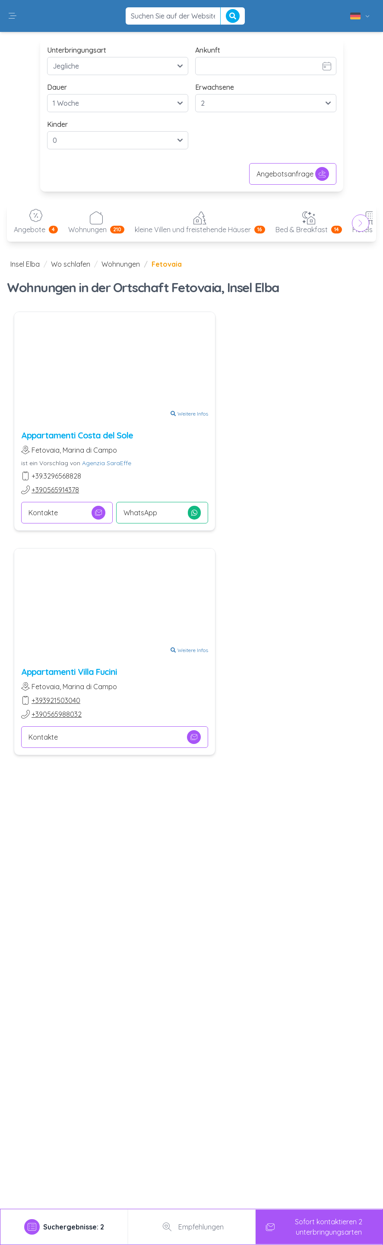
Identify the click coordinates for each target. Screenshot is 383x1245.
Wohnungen (120, 264)
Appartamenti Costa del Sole (77, 435)
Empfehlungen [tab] (191, 1227)
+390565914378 (55, 489)
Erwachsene (214, 87)
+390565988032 (57, 714)
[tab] (64, 1227)
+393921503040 (56, 700)
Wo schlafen (70, 264)
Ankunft (207, 50)
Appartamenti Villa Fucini (69, 671)
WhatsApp (161, 513)
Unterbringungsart (76, 50)
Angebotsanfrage (292, 174)
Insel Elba (25, 264)
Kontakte (66, 513)
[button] (12, 15)
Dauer (57, 87)
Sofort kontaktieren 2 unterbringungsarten (312, 1226)
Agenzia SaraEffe (106, 463)
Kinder (57, 124)
